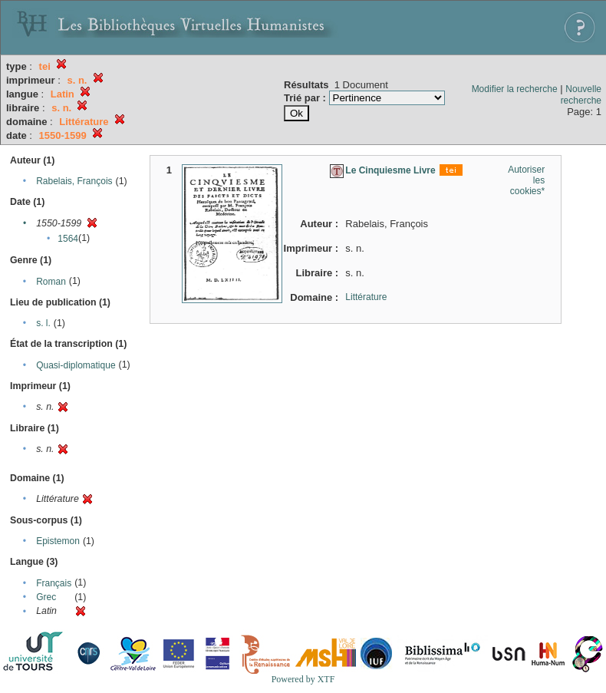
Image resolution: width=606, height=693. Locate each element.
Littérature (366, 297)
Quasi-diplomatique (75, 365)
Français (53, 583)
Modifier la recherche (515, 89)
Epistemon (58, 541)
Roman (51, 281)
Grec (46, 597)
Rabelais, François (74, 181)
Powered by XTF (303, 679)
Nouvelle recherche (581, 95)
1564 (68, 238)
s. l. (43, 323)
